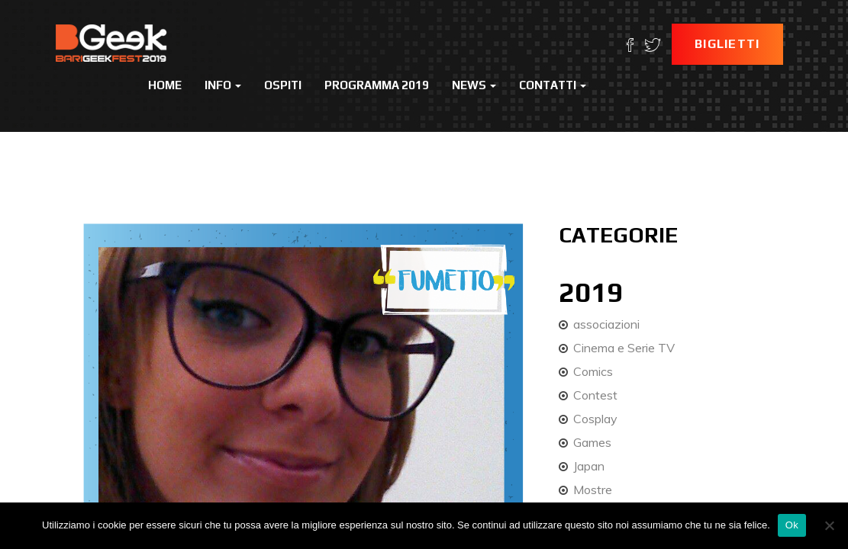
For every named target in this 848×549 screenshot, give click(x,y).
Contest (595, 395)
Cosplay (595, 418)
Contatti (552, 85)
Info (223, 85)
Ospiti (282, 85)
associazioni (606, 324)
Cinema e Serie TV (624, 347)
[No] (829, 525)
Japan (589, 466)
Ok (791, 525)
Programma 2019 (376, 85)
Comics (593, 371)
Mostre (592, 489)
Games (592, 442)
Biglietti (727, 44)
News (474, 85)
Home (165, 85)
